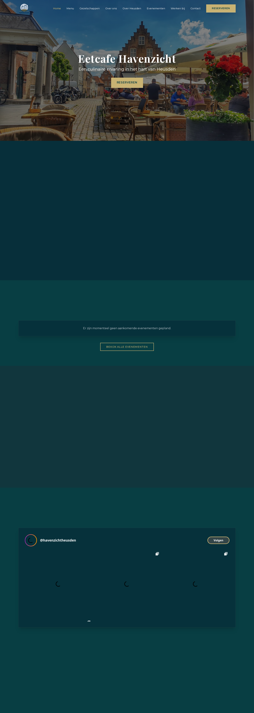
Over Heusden (132, 8)
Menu (70, 8)
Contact (195, 8)
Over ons (111, 8)
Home (57, 8)
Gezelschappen (90, 8)
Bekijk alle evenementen (127, 346)
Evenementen (156, 8)
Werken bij (178, 8)
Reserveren (221, 8)
